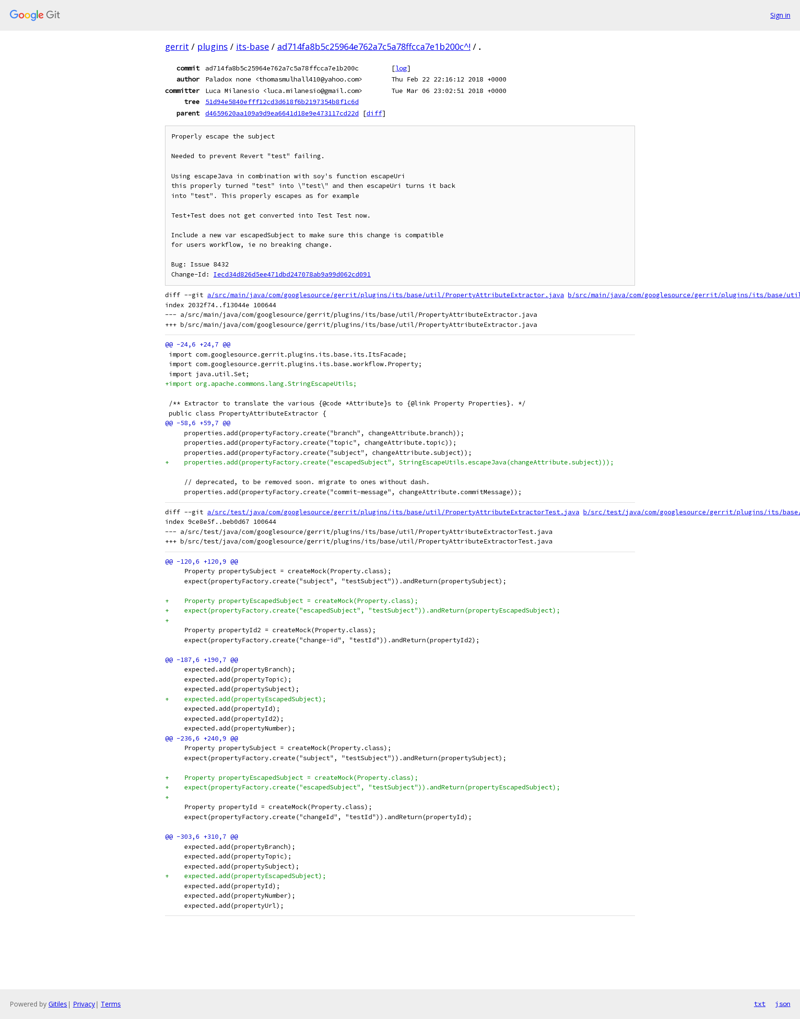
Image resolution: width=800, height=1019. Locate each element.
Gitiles (57, 1003)
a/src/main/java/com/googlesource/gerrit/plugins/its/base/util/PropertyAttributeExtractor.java (385, 295)
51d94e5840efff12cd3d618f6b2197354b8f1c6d (282, 101)
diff (374, 113)
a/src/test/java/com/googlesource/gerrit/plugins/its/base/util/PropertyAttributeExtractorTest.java (393, 512)
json (782, 1003)
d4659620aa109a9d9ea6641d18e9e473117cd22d (282, 113)
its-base (252, 46)
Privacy (84, 1003)
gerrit (177, 46)
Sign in (780, 15)
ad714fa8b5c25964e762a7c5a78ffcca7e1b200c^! (374, 46)
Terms (111, 1003)
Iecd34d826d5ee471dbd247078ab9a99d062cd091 (292, 274)
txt (759, 1003)
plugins (212, 46)
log (401, 68)
